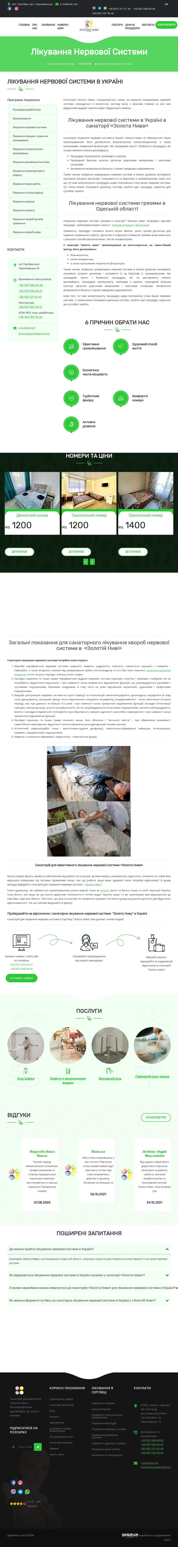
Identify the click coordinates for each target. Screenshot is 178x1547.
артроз (104, 890)
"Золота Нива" (93, 884)
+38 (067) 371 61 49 (119, 8)
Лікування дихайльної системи (31, 162)
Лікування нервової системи (30, 127)
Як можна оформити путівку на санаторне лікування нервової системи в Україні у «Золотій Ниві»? (82, 1300)
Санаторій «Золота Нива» (24, 1259)
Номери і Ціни (62, 27)
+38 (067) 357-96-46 (30, 317)
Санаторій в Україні (61, 1399)
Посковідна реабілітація (27, 109)
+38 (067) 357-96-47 (30, 307)
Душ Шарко (25, 1079)
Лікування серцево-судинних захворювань (30, 138)
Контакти (148, 25)
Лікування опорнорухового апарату (29, 173)
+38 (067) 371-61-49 (30, 296)
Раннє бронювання (61, 1442)
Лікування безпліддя (104, 1423)
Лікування (48, 25)
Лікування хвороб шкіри (27, 232)
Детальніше (19, 551)
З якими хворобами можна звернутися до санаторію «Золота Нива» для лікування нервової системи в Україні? (90, 1288)
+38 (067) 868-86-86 (31, 285)
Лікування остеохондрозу (28, 192)
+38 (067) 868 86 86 (144, 8)
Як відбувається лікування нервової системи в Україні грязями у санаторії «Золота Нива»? (77, 1275)
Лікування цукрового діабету (109, 1443)
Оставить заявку (21, 978)
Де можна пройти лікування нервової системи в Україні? (51, 1249)
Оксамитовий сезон (61, 1436)
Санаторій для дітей (62, 1405)
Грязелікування (22, 118)
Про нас (34, 27)
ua (166, 4)
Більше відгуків (156, 1117)
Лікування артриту (24, 210)
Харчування (57, 1422)
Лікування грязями (103, 1403)
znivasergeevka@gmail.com (34, 333)
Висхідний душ (110, 1079)
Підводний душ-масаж (152, 1077)
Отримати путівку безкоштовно (60, 1429)
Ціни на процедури (132, 27)
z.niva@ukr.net (68, 4)
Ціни (52, 1410)
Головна (24, 25)
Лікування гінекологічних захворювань (28, 151)
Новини (54, 1448)
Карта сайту (57, 1454)
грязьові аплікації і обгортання (130, 225)
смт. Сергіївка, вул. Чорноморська (30, 4)
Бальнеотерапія (101, 1409)
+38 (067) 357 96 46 (103, 13)
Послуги (117, 25)
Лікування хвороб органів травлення (28, 221)
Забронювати (166, 24)
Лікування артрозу (24, 201)
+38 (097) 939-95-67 (30, 291)
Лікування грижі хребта (27, 184)
